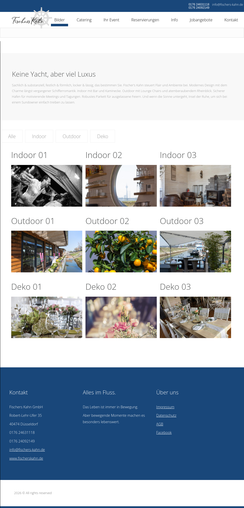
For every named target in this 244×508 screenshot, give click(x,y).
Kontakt (231, 20)
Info (174, 20)
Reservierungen (145, 20)
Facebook (164, 432)
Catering (84, 20)
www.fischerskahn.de (26, 458)
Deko (102, 136)
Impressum (165, 407)
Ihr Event (112, 20)
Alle (12, 136)
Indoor (39, 136)
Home (37, 20)
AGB (159, 424)
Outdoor (72, 136)
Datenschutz (166, 415)
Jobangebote (201, 20)
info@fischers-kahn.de (227, 4)
